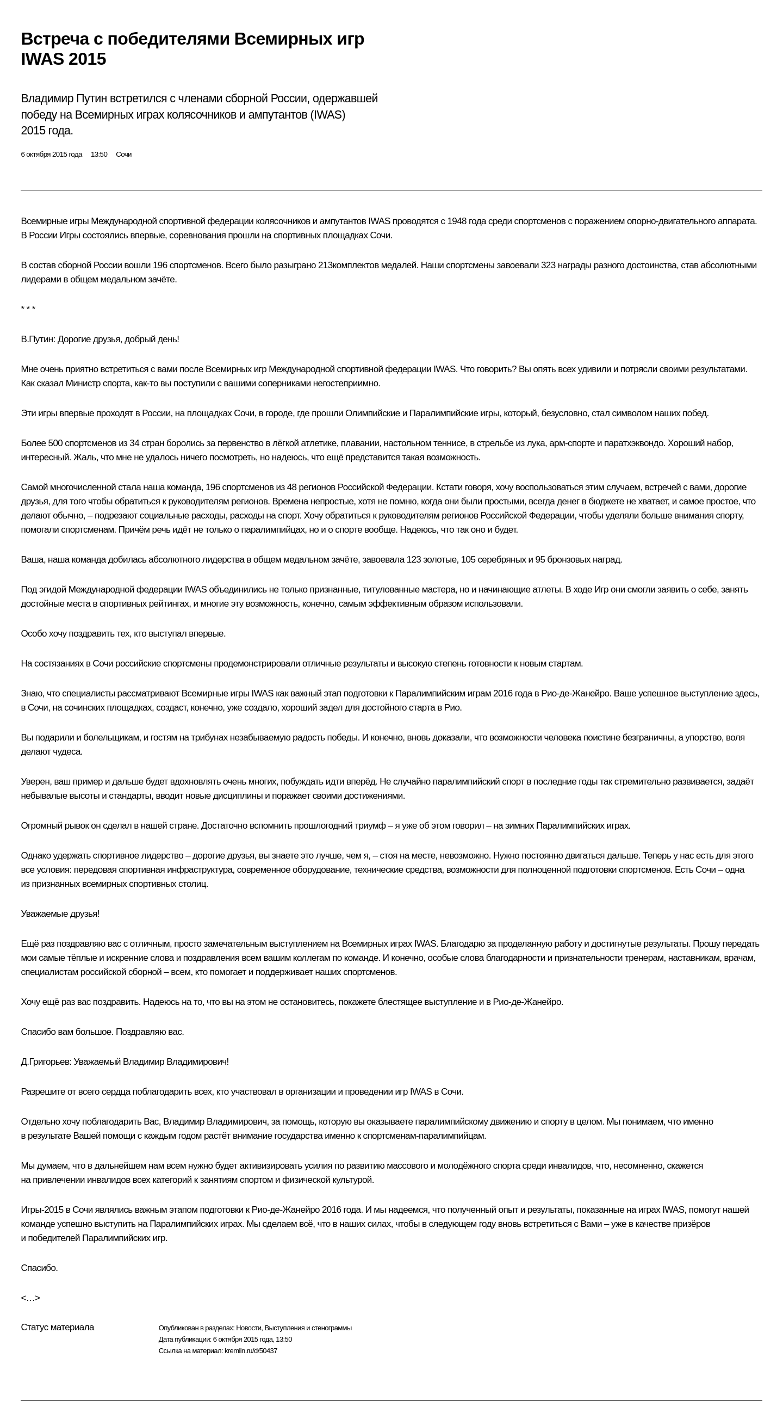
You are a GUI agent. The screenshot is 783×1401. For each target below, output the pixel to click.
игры (489, 413)
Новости (248, 1328)
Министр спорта (98, 383)
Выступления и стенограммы (307, 1328)
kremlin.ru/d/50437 (251, 1351)
